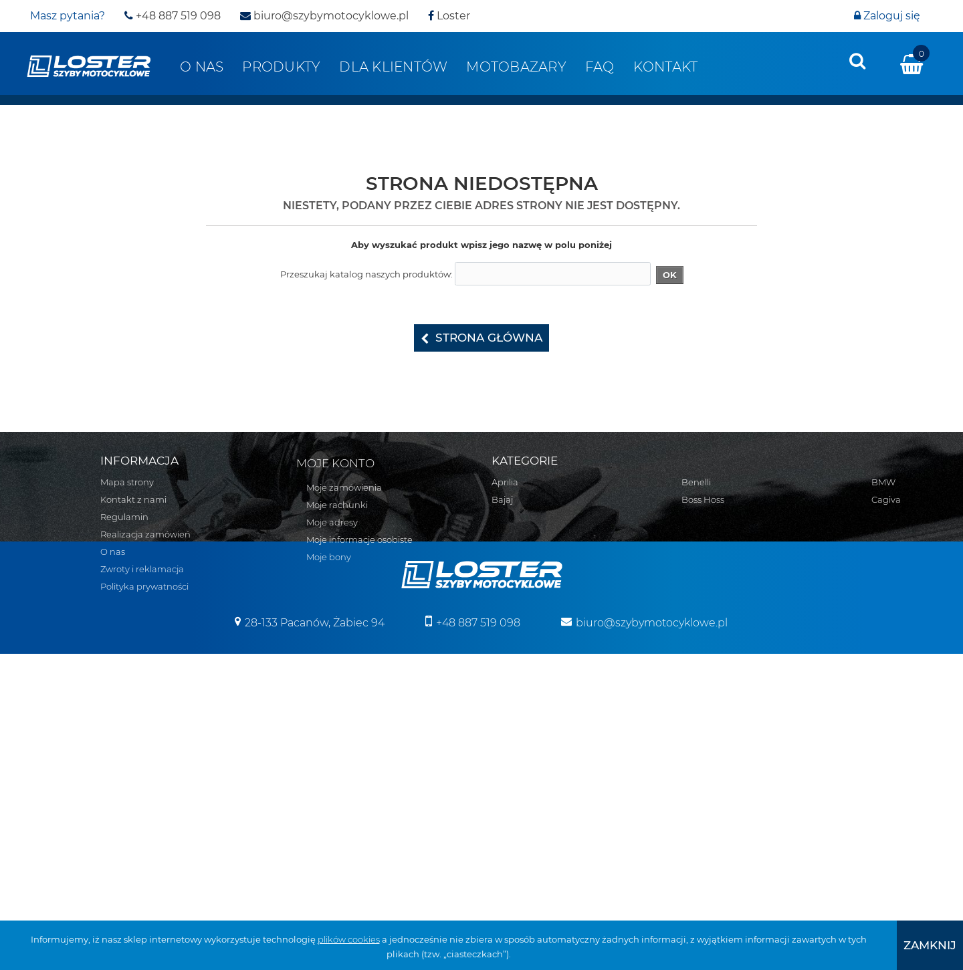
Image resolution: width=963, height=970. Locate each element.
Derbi (504, 603)
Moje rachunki (337, 504)
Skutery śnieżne (715, 569)
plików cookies (349, 939)
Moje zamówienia (344, 487)
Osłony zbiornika (717, 725)
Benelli (506, 516)
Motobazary (516, 67)
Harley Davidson (527, 638)
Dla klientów (393, 67)
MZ (498, 777)
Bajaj (502, 499)
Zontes (696, 534)
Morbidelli (513, 760)
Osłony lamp (708, 708)
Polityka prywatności (144, 586)
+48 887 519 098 (172, 15)
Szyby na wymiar (717, 795)
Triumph (510, 829)
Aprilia (505, 482)
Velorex (697, 482)
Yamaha (699, 516)
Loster (449, 15)
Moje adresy (332, 522)
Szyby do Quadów (720, 777)
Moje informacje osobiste (359, 539)
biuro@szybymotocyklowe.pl (324, 15)
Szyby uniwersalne (721, 742)
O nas (201, 67)
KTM (501, 725)
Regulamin (124, 516)
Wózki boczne (711, 812)
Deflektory (704, 655)
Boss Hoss (513, 534)
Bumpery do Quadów (728, 603)
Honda (507, 655)
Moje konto (335, 463)
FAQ (600, 67)
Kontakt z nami (133, 499)
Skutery (698, 551)
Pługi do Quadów (718, 586)
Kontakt (665, 67)
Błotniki (697, 638)
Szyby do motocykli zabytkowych (752, 760)
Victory (696, 499)
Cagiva (506, 569)
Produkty (281, 67)
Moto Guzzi (516, 742)
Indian (506, 690)
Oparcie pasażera (719, 673)
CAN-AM (510, 586)
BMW (504, 551)
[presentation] (857, 60)
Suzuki (506, 812)
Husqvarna (516, 673)
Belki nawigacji (713, 621)
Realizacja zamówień (145, 534)
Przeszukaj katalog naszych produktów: (366, 274)
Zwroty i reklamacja (142, 569)
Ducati (506, 621)
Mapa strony (127, 482)
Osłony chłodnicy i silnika (734, 690)
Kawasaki (512, 708)
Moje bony (328, 557)
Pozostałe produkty (723, 829)
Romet (506, 795)
